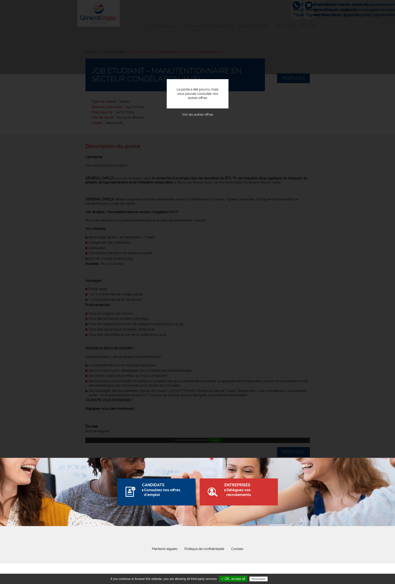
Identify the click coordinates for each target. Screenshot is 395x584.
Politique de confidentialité (204, 569)
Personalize (259, 578)
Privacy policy (278, 578)
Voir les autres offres (197, 114)
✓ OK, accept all (233, 578)
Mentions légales (164, 569)
